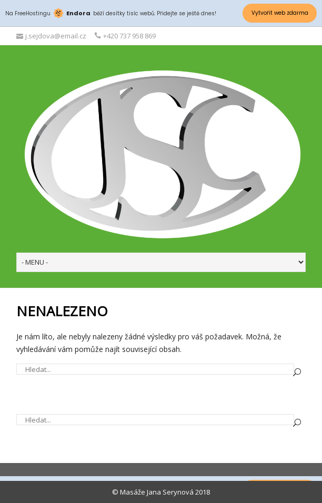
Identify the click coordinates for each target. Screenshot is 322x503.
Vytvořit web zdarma (279, 13)
